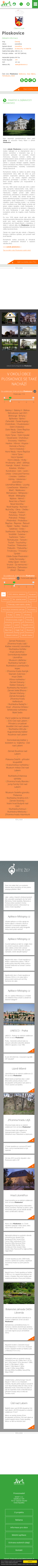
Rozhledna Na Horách (17, 687)
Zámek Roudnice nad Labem (17, 752)
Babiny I (8, 410)
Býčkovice (13, 418)
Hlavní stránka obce (30, 89)
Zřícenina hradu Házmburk (17, 814)
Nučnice (23, 506)
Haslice (9, 443)
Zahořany (11, 567)
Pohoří (22, 515)
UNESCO (6, 599)
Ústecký (17, 42)
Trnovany (22, 550)
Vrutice (10, 564)
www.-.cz (12, 247)
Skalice (25, 526)
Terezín (23, 539)
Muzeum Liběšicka (17, 660)
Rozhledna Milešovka (16, 811)
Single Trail (19, 630)
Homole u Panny (16, 446)
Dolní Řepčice (23, 429)
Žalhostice (22, 567)
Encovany (12, 440)
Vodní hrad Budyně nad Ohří (17, 805)
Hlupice (24, 443)
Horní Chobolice (17, 448)
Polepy (22, 517)
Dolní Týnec (11, 435)
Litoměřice (18, 46)
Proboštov (22, 520)
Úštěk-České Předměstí (17, 556)
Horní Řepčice (23, 451)
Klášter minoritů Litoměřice (17, 646)
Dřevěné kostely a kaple (14, 620)
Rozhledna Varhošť (17, 662)
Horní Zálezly (14, 459)
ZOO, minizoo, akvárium (16, 594)
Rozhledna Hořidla (17, 649)
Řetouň (26, 523)
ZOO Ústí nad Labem (17, 720)
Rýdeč (9, 526)
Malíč (11, 490)
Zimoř (13, 570)
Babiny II (18, 410)
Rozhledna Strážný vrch (17, 798)
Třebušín (11, 548)
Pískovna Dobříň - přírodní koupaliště (17, 760)
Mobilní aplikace (19, 1535)
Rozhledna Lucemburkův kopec (17, 667)
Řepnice (17, 523)
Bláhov (27, 410)
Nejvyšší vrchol (27, 625)
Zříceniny (27, 615)
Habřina (22, 440)
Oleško (25, 509)
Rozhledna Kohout (17, 809)
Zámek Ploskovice (17, 640)
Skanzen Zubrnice (17, 674)
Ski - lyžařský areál (19, 599)
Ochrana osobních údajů (19, 1542)
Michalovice (11, 493)
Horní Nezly (10, 451)
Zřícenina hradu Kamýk (17, 671)
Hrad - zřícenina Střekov (17, 707)
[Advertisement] (19, 289)
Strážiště (12, 534)
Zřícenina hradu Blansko (17, 781)
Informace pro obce (19, 1527)
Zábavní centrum (12, 635)
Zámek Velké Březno (16, 690)
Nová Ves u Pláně (17, 501)
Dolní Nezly (10, 429)
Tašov (22, 537)
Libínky (11, 479)
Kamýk (9, 465)
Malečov (23, 487)
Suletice (21, 534)
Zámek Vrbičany (17, 693)
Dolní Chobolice (17, 426)
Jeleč (19, 462)
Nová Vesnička (16, 504)
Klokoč (17, 465)
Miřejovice (22, 493)
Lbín (19, 471)
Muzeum (30, 630)
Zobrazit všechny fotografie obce (19, 366)
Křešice (21, 468)
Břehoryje (12, 415)
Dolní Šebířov (17, 432)
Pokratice (13, 517)
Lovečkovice (13, 487)
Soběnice (13, 528)
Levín (25, 471)
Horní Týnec (17, 454)
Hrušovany (10, 462)
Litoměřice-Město (13, 484)
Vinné (13, 76)
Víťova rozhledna (17, 679)
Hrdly (23, 459)
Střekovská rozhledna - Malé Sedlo (17, 711)
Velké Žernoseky (16, 559)
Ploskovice (13, 33)
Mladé (11, 495)
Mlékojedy (20, 495)
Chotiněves (10, 424)
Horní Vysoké (17, 457)
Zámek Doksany (17, 682)
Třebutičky (22, 548)
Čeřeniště (10, 421)
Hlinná (17, 443)
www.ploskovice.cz (21, 64)
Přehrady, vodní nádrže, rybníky (19, 604)
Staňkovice (10, 531)
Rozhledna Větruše (17, 729)
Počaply (12, 512)
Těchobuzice (6, 76)
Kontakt (19, 1550)
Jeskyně (8, 625)
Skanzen (32, 599)
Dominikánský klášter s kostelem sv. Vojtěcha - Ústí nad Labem (17, 743)
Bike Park (8, 630)
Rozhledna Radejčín (17, 704)
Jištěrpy (26, 462)
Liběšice (21, 476)
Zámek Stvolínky (16, 800)
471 (16, 60)
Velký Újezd (13, 561)
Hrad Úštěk (17, 676)
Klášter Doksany (17, 685)
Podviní (21, 512)
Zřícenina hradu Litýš (16, 643)
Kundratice (11, 471)
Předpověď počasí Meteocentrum (21, 1559)
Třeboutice (21, 545)
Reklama (19, 1520)
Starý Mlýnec (31, 74)
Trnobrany (12, 550)
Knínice (25, 465)
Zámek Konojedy (17, 696)
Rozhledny (32, 610)
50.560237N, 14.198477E (23, 49)
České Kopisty (22, 421)
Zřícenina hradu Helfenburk (17, 700)
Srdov (21, 528)
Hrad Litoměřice (17, 651)
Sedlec (17, 526)
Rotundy (29, 620)
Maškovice (22, 74)
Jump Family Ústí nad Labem (17, 785)
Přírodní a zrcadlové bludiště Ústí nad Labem (17, 725)
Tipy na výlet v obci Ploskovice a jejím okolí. (17, 250)
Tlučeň (11, 542)
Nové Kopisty (12, 506)
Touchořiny (21, 542)
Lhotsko (13, 476)
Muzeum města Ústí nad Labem (17, 769)
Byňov (22, 418)
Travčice (11, 545)
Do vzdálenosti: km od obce (16, 391)
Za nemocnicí (21, 564)
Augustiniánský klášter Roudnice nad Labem (17, 733)
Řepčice (8, 523)
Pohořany (13, 515)
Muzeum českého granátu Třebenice (17, 794)
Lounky (26, 484)
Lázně (16, 625)
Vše (3, 594)
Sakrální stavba (26, 635)
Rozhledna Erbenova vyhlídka (17, 777)
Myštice (13, 498)
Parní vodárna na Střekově (17, 718)
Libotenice (21, 479)
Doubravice (12, 437)
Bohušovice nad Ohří (17, 413)
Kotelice (12, 468)
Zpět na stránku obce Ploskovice (27, 262)
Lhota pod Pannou (21, 473)
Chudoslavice (23, 424)
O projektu (19, 1512)
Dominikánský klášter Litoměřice (17, 656)
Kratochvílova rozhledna (17, 764)
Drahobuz (23, 437)
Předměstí (11, 520)
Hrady (10, 615)
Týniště (17, 553)
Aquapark (32, 594)
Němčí (21, 498)
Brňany (22, 415)
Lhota (8, 473)
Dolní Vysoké (23, 435)
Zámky (18, 615)
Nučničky (10, 509)
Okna (18, 509)
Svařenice (13, 537)
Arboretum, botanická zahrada (13, 610)
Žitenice (21, 570)
